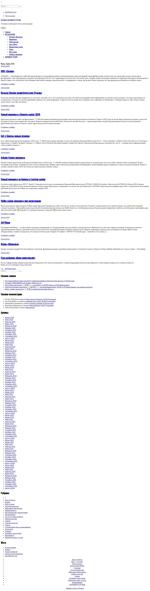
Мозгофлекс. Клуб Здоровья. (42, 305)
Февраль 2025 (10, 351)
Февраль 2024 (11, 376)
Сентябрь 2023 (11, 386)
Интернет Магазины (15, 37)
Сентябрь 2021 (11, 436)
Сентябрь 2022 (11, 411)
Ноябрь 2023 (10, 382)
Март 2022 (9, 424)
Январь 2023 (10, 403)
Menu (3, 28)
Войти (7, 550)
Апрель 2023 (10, 396)
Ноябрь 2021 (10, 432)
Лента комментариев (14, 554)
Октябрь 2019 (10, 484)
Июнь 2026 (9, 317)
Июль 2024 (9, 365)
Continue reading (8, 84)
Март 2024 (9, 374)
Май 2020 (9, 469)
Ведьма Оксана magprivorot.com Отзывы (21, 93)
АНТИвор (5, 222)
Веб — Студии (77, 562)
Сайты (11, 49)
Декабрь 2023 (10, 380)
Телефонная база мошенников (18, 527)
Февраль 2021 (10, 451)
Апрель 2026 (10, 322)
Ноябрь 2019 (10, 482)
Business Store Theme (75, 588)
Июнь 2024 (9, 367)
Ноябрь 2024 (10, 357)
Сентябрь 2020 (11, 461)
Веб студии (9, 504)
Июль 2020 (9, 465)
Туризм (8, 531)
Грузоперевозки (12, 506)
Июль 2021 (9, 440)
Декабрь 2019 (10, 480)
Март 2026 (9, 324)
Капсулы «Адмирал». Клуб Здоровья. (41, 299)
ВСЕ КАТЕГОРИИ (10, 34)
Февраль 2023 (10, 401)
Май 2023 (9, 394)
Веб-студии (13, 52)
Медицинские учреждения (16, 513)
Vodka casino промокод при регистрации (21, 201)
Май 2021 (9, 444)
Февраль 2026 (10, 326)
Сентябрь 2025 (11, 336)
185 (6, 269)
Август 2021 (9, 438)
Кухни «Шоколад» (10, 244)
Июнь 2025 (9, 342)
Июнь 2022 (9, 417)
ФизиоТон (30, 307)
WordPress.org (11, 556)
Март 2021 (9, 449)
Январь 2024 (10, 378)
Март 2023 (9, 399)
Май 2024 (9, 369)
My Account (10, 16)
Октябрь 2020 (10, 459)
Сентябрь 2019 (11, 486)
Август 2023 (10, 388)
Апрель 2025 (10, 347)
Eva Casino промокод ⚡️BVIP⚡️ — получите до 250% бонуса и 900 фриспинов (37, 285)
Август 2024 (10, 363)
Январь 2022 (10, 428)
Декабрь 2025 (10, 330)
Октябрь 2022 (10, 409)
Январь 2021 (10, 453)
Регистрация (10, 547)
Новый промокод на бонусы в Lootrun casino (23, 179)
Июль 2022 (9, 415)
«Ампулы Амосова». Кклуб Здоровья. (40, 301)
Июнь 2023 (9, 392)
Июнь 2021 (9, 442)
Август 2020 (10, 463)
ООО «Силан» (7, 71)
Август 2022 (10, 413)
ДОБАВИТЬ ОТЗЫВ (11, 57)
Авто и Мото (13, 44)
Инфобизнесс (11, 510)
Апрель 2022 (10, 421)
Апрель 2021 (10, 446)
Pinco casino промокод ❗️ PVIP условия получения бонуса (29, 289)
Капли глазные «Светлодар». (42, 303)
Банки (7, 502)
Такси (7, 525)
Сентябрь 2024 (11, 361)
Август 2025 (10, 338)
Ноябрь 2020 (10, 457)
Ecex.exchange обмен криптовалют (18, 258)
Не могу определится (14, 517)
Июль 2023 (9, 390)
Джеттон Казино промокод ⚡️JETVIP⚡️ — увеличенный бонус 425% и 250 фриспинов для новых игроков (48, 287)
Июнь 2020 (9, 467)
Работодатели (13, 42)
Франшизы (9, 535)
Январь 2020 (10, 478)
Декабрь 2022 (10, 405)
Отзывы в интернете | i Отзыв (11, 20)
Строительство (11, 523)
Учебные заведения (15, 54)
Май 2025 (9, 344)
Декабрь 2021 (10, 430)
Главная (7, 32)
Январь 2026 (10, 328)
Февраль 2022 (10, 426)
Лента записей (11, 552)
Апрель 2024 (10, 372)
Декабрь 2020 (10, 455)
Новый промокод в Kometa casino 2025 (20, 114)
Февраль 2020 (11, 476)
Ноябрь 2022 (10, 407)
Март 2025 (9, 349)
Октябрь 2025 (10, 334)
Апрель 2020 (10, 471)
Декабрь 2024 (10, 355)
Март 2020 (9, 473)
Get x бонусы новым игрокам (15, 136)
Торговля (9, 529)
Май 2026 (9, 319)
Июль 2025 (9, 340)
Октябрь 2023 (10, 384)
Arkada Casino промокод (13, 157)
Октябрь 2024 (10, 359)
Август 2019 (10, 488)
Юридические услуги (16, 47)
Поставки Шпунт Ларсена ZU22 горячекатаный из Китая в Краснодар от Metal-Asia (39, 281)
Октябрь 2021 (10, 434)
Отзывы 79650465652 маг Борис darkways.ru (23, 283)
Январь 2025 (10, 353)
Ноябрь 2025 (10, 332)
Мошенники (13, 39)
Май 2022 (9, 419)
